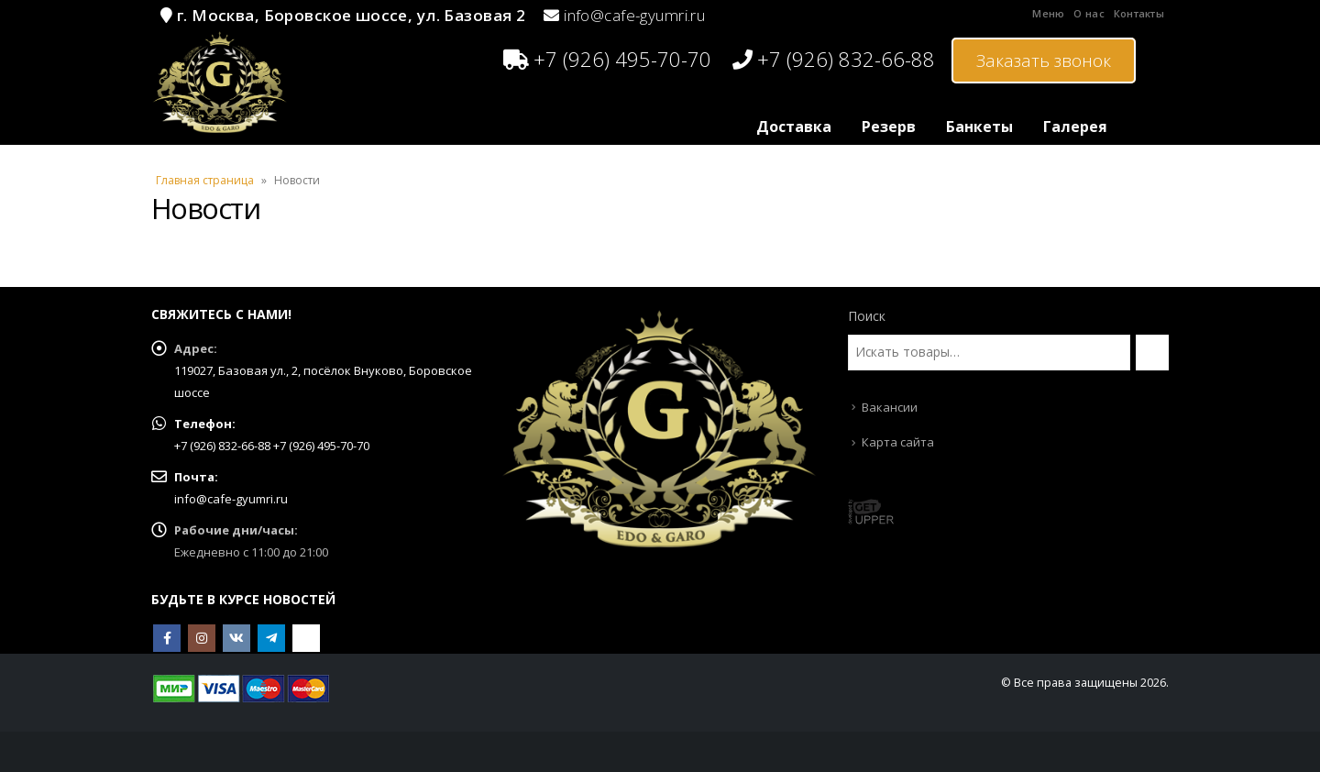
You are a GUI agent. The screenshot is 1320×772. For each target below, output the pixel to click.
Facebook (167, 638)
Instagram (201, 638)
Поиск (867, 316)
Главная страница (205, 180)
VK (236, 638)
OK (306, 638)
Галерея (1075, 126)
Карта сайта (898, 442)
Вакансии (890, 407)
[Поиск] (1152, 352)
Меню (1048, 13)
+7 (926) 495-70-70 (607, 58)
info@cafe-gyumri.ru (634, 15)
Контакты (1139, 13)
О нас (1088, 13)
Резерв (889, 126)
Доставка (793, 126)
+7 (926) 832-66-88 (833, 58)
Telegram (271, 638)
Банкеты (979, 126)
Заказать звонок (1043, 60)
